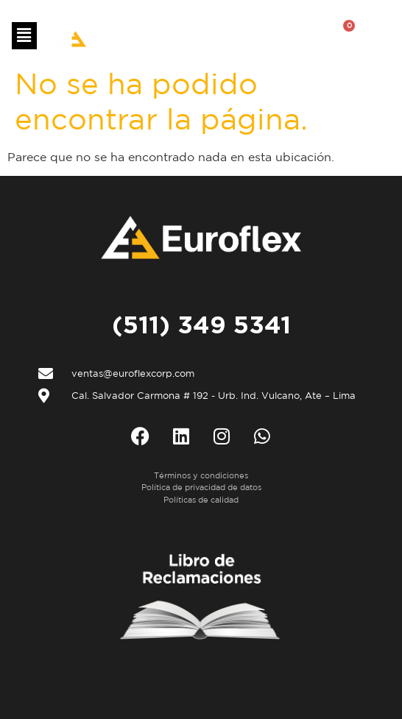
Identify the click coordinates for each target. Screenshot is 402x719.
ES (215, 36)
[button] (24, 35)
